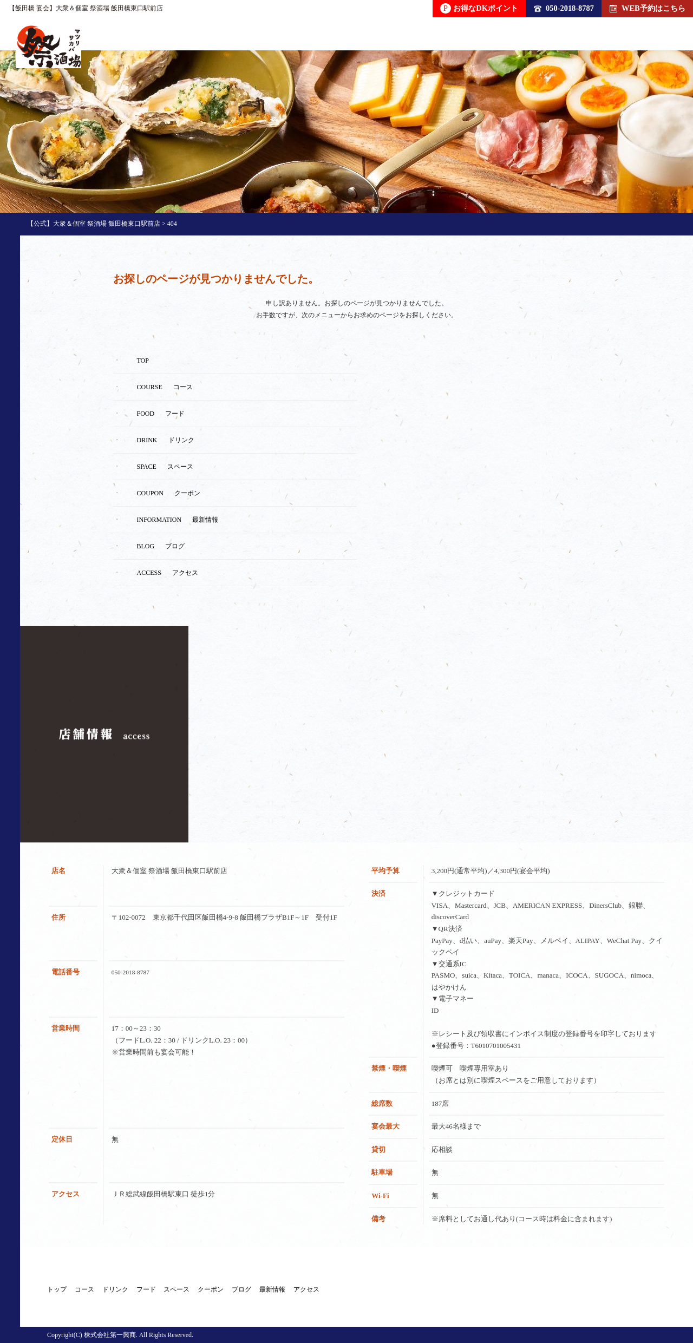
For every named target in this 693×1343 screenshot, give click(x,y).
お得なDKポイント (479, 8)
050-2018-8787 (564, 8)
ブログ (425, 1292)
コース (115, 1292)
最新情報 (487, 1292)
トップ (58, 1292)
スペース (299, 1292)
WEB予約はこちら (647, 8)
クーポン (364, 1292)
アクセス (552, 1292)
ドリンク (177, 1292)
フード (238, 1292)
